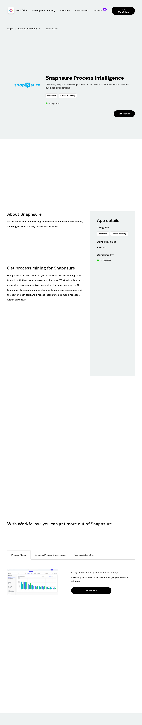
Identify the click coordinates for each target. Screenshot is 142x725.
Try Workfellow (123, 10)
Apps (10, 28)
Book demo (91, 590)
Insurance (51, 95)
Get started (124, 114)
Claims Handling (67, 95)
